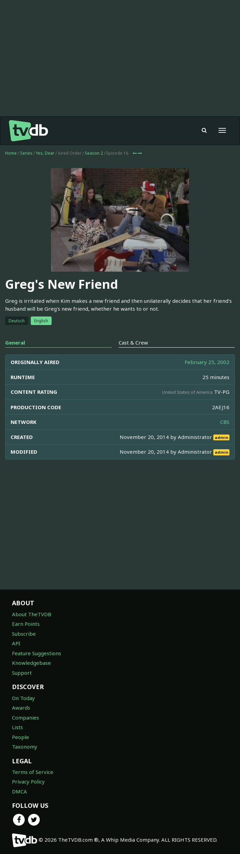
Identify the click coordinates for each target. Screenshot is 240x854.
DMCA (19, 791)
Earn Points (26, 623)
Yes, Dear (45, 153)
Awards (21, 707)
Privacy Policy (28, 781)
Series (26, 153)
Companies (25, 717)
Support (22, 672)
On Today (23, 698)
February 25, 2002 (207, 362)
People (20, 737)
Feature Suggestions (36, 653)
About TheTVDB (31, 614)
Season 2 (94, 153)
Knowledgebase (31, 662)
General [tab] (15, 342)
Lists (17, 727)
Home (11, 153)
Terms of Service (32, 771)
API (16, 643)
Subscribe (24, 633)
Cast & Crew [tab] (133, 342)
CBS (224, 421)
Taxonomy (24, 746)
